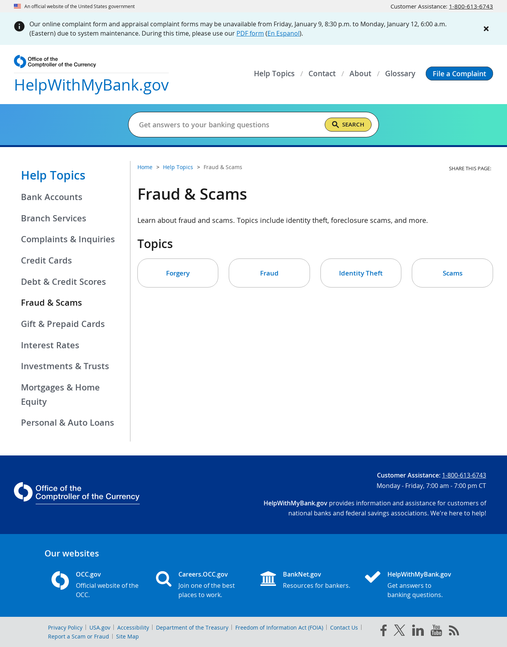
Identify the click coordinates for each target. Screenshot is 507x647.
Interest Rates (50, 345)
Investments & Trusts (65, 366)
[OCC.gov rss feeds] (454, 631)
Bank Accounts (51, 197)
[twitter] (399, 632)
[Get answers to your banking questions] (228, 125)
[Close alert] (486, 29)
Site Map (127, 636)
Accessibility (133, 627)
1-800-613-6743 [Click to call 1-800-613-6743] (471, 6)
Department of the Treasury (192, 627)
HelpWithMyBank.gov (419, 574)
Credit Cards (46, 260)
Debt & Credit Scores (63, 282)
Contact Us (344, 627)
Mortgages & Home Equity (60, 394)
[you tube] (436, 632)
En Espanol (283, 33)
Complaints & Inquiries (68, 239)
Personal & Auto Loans (67, 422)
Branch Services (53, 218)
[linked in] (418, 632)
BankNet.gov (302, 574)
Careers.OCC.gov (203, 574)
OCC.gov (88, 574)
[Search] (348, 125)
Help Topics (53, 175)
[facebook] (383, 632)
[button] (459, 73)
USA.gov (99, 627)
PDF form (250, 33)
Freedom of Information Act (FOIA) (279, 627)
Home (144, 167)
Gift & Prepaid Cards (63, 324)
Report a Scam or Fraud (78, 636)
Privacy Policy (65, 627)
